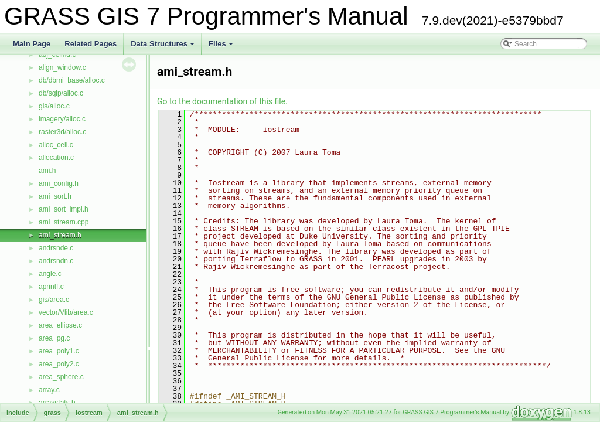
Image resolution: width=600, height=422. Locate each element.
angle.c (50, 274)
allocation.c (56, 158)
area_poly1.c (59, 351)
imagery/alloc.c (62, 119)
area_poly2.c (59, 364)
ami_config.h (59, 183)
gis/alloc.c (54, 106)
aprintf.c (51, 287)
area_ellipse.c (60, 325)
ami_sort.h (55, 196)
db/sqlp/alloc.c (61, 93)
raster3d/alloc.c (62, 132)
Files (222, 47)
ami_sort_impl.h (63, 209)
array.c (49, 390)
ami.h (47, 170)
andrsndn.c (56, 261)
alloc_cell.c (56, 145)
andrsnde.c (56, 248)
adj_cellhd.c (57, 54)
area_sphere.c (61, 377)
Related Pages (90, 43)
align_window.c (62, 67)
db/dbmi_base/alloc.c (72, 80)
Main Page (31, 43)
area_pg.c (54, 338)
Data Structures (163, 47)
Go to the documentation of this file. (222, 101)
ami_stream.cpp (63, 222)
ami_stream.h (60, 235)
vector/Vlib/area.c (66, 312)
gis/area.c (54, 299)
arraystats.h (57, 403)
